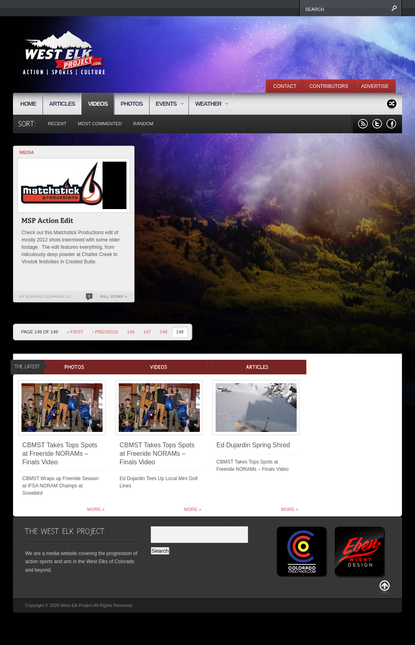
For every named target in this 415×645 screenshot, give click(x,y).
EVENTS (166, 104)
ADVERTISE (375, 86)
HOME (28, 103)
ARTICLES (62, 103)
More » (96, 509)
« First (75, 331)
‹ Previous (105, 331)
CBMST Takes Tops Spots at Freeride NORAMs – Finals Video (59, 454)
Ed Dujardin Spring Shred (253, 445)
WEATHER (208, 104)
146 (130, 331)
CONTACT (284, 86)
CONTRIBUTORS (328, 86)
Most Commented (100, 123)
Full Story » (113, 296)
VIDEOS (97, 103)
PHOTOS (132, 103)
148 (163, 331)
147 (147, 331)
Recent (57, 123)
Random (143, 123)
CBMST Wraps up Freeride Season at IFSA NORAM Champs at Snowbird (60, 486)
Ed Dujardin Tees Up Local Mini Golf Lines (159, 482)
